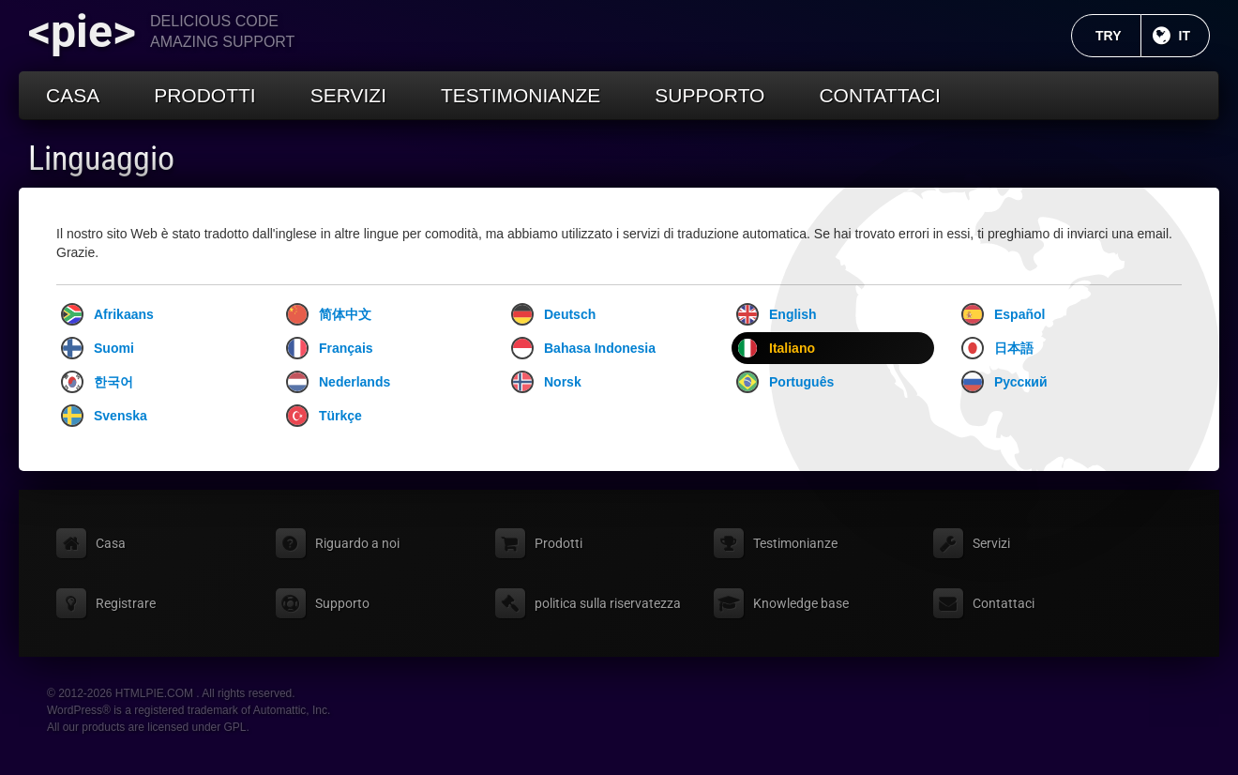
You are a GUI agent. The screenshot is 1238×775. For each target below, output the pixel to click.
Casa (72, 95)
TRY (1117, 35)
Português (785, 382)
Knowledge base (801, 603)
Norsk (546, 382)
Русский (1004, 382)
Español (1003, 314)
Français (329, 348)
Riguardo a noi (357, 543)
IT (1194, 35)
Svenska (104, 415)
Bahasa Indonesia (583, 348)
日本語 (997, 348)
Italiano (775, 348)
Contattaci (880, 95)
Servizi (348, 95)
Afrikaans (107, 314)
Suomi (97, 348)
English (776, 314)
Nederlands (338, 382)
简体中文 (328, 314)
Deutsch (553, 314)
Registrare (126, 603)
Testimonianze (520, 95)
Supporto (709, 95)
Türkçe (324, 415)
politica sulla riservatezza (608, 603)
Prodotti (205, 95)
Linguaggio (101, 158)
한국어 (97, 382)
